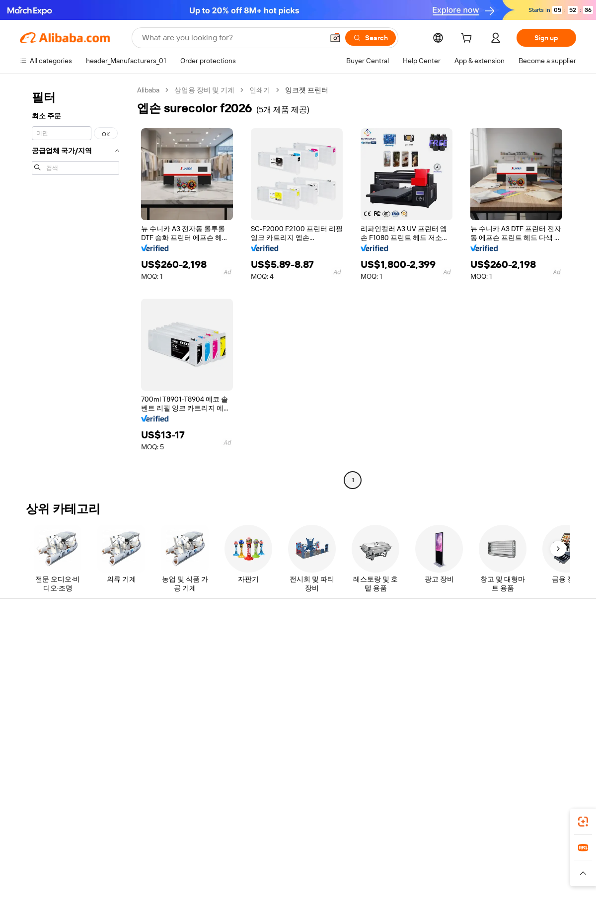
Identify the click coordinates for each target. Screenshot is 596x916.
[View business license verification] (383, 897)
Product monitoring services (178, 731)
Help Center (39, 644)
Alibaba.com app (402, 819)
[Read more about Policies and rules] (99, 877)
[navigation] (75, 286)
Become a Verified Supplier (404, 682)
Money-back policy (163, 674)
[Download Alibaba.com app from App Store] (469, 819)
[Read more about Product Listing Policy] (213, 877)
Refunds (33, 701)
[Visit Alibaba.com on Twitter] (511, 740)
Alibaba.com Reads (277, 701)
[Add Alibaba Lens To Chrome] (153, 819)
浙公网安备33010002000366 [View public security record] (439, 897)
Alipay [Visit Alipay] (283, 863)
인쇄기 (259, 90)
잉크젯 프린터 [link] (306, 90)
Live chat (34, 663)
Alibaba (148, 90)
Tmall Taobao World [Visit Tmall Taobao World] (236, 863)
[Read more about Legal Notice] (152, 877)
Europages (455, 863)
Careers (489, 701)
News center (497, 682)
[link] (583, 821)
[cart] (468, 39)
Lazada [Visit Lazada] (311, 863)
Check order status (49, 682)
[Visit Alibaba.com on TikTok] (555, 740)
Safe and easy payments (171, 655)
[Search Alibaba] (231, 37)
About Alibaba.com (506, 644)
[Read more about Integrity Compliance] (491, 877)
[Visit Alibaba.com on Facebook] (481, 740)
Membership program (281, 663)
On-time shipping (160, 693)
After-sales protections (170, 712)
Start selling (381, 644)
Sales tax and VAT (275, 682)
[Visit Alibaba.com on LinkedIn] (496, 740)
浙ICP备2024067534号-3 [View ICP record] (538, 897)
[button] (335, 38)
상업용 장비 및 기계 (204, 90)
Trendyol (417, 863)
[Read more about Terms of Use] (430, 877)
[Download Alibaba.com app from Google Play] (542, 819)
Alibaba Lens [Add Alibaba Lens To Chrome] (54, 819)
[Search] (370, 38)
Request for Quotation (282, 644)
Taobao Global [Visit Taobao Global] (352, 863)
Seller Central (383, 663)
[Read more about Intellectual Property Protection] (303, 877)
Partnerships (382, 701)
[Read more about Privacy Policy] (381, 877)
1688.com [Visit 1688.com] (182, 863)
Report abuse (41, 720)
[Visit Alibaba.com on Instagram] (526, 740)
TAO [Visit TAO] (388, 863)
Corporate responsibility (514, 663)
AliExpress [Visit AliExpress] (143, 863)
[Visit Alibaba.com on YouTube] (540, 740)
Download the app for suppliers (410, 720)
